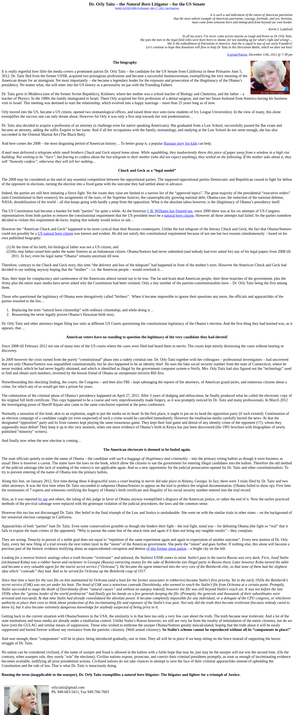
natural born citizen (179, 215)
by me (43, 499)
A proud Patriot (237, 54)
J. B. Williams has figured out (169, 211)
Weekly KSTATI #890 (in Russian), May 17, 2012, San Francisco (147, 8)
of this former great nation (166, 548)
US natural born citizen (55, 233)
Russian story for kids (180, 143)
